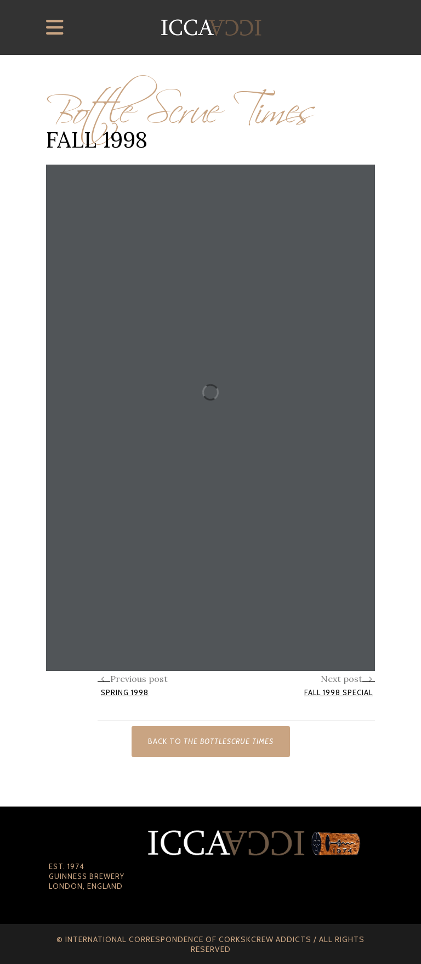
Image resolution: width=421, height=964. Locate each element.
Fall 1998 (96, 140)
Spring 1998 (125, 692)
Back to (211, 741)
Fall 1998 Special (338, 692)
